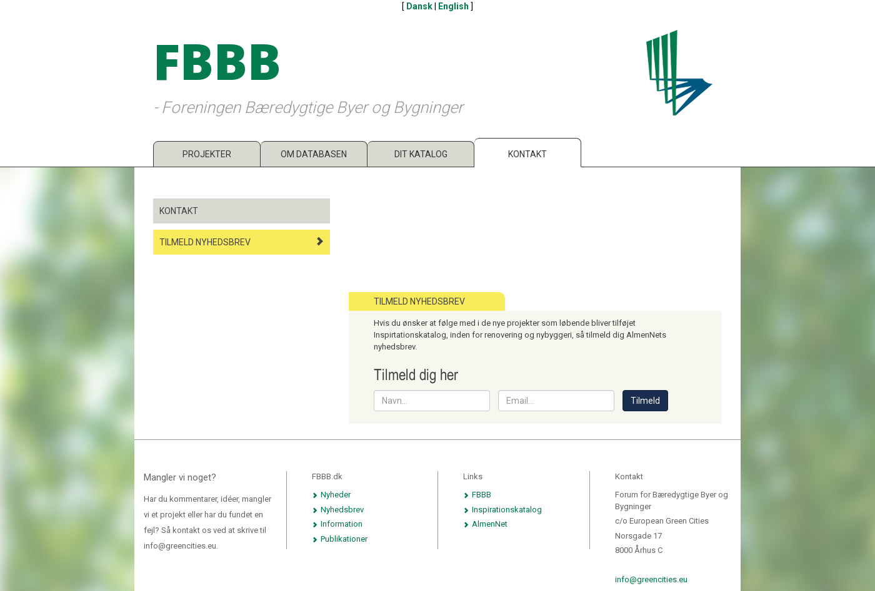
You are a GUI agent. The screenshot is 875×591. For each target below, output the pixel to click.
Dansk (419, 6)
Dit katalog (421, 154)
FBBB (477, 494)
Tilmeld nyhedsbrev (241, 242)
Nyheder (331, 494)
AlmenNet (485, 524)
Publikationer (340, 539)
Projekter (206, 154)
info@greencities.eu (651, 579)
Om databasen (314, 154)
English (453, 6)
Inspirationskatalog (502, 509)
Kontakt (527, 154)
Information (337, 524)
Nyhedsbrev (338, 509)
